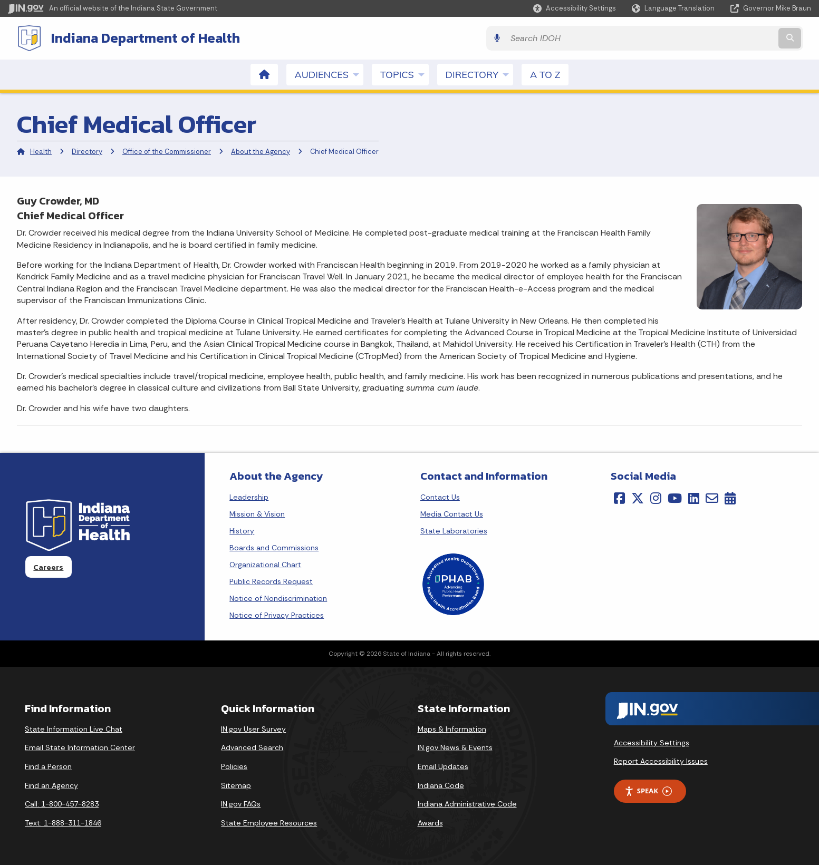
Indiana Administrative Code (467, 803)
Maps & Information (452, 728)
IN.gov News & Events (455, 746)
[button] (574, 8)
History (241, 529)
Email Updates (443, 765)
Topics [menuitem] (404, 73)
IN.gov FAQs (241, 803)
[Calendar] (730, 497)
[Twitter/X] (637, 497)
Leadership (248, 496)
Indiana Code (441, 784)
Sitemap (236, 784)
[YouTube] (675, 497)
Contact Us (440, 496)
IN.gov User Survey (253, 728)
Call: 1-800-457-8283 (62, 803)
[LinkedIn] (693, 497)
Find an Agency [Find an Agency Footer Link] (51, 784)
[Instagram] (655, 497)
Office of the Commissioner (166, 150)
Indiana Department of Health (137, 37)
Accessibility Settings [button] (651, 741)
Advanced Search (252, 746)
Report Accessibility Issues (661, 760)
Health (41, 150)
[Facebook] (619, 497)
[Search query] (712, 37)
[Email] (712, 497)
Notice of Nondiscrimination (278, 597)
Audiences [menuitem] (329, 73)
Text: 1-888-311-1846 (63, 822)
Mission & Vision (257, 513)
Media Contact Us (451, 513)
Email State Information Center (80, 746)
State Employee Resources (269, 822)
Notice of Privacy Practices (276, 614)
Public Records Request (271, 580)
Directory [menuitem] (479, 73)
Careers (48, 566)
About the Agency (260, 150)
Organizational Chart (265, 563)
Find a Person (48, 765)
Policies (234, 765)
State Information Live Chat (73, 728)
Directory (87, 150)
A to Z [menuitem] (545, 73)
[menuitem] (264, 73)
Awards (430, 822)
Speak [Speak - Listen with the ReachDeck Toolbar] (648, 790)
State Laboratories (453, 529)
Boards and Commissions (274, 546)
